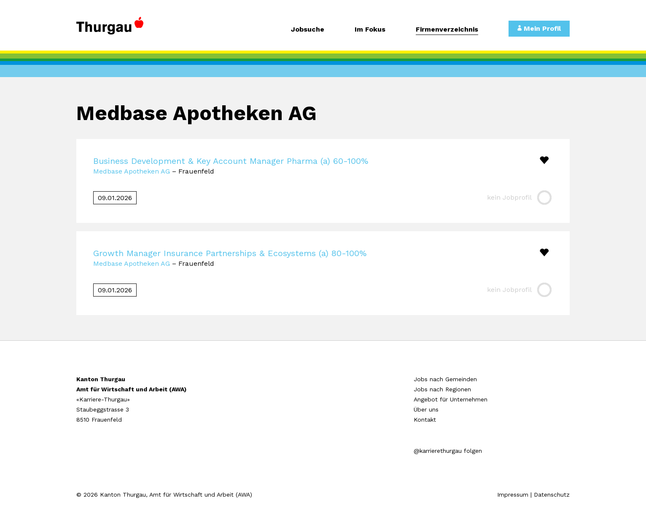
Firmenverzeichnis (447, 29)
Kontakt (425, 419)
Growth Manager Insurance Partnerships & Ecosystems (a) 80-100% (229, 253)
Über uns (426, 409)
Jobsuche (307, 29)
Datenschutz (552, 494)
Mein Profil (539, 28)
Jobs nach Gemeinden (445, 379)
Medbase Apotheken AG (131, 171)
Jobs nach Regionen (442, 389)
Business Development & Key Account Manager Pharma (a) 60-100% (230, 161)
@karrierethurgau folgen (448, 450)
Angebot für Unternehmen (450, 399)
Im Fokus (370, 29)
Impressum (512, 494)
